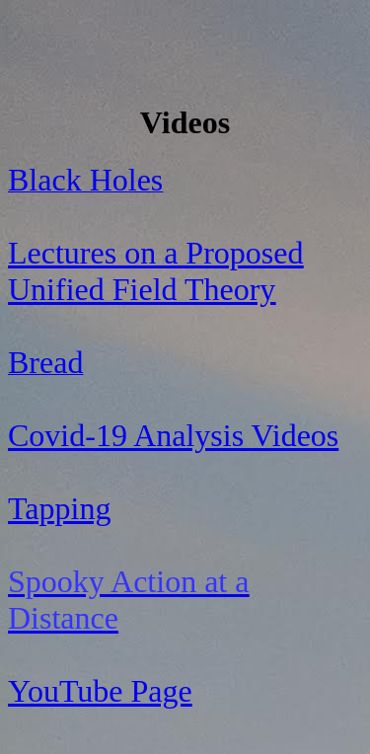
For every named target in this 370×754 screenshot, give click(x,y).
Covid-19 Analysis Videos (173, 435)
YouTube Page (100, 691)
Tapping (59, 508)
